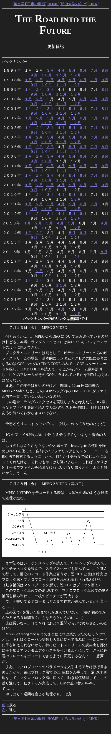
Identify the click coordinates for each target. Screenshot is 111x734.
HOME (53, 4)
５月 (72, 70)
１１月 (61, 75)
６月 (82, 70)
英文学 (19, 4)
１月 (28, 80)
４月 (61, 70)
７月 (93, 70)
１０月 (46, 75)
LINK (93, 4)
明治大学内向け (73, 4)
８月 (104, 70)
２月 (39, 80)
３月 (50, 70)
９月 (33, 75)
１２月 (75, 75)
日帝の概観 (36, 4)
